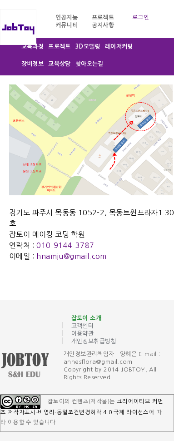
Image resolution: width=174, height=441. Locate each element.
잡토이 (32, 366)
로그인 (140, 17)
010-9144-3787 (65, 245)
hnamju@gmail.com (71, 256)
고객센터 (82, 326)
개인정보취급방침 (93, 341)
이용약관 (82, 334)
